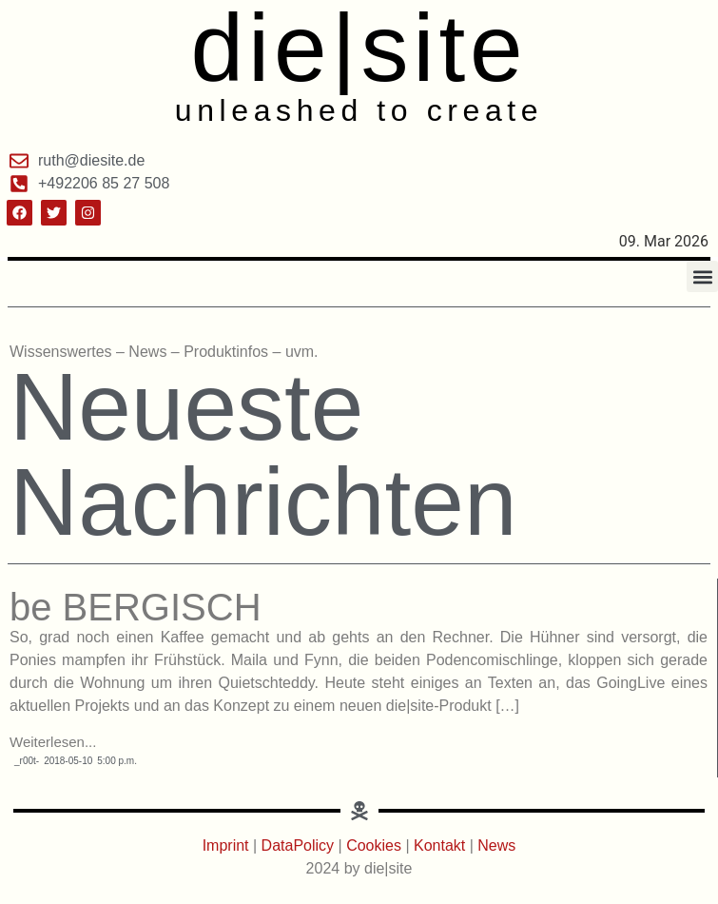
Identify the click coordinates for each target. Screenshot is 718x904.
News (496, 845)
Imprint (228, 845)
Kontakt (442, 845)
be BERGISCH (136, 607)
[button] (702, 276)
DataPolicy (298, 845)
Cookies (373, 845)
